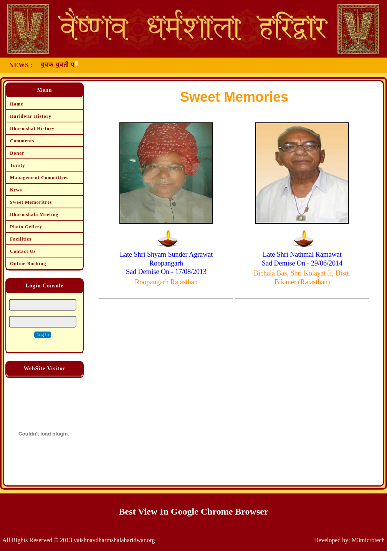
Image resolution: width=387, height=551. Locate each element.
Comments (22, 141)
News (16, 190)
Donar (17, 153)
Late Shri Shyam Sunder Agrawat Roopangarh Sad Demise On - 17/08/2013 (166, 263)
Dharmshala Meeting (34, 214)
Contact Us (23, 251)
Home (16, 104)
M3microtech (368, 540)
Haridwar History (30, 116)
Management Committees (39, 177)
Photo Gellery (26, 226)
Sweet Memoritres (31, 202)
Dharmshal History (32, 128)
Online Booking (28, 263)
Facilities (20, 239)
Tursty (17, 165)
